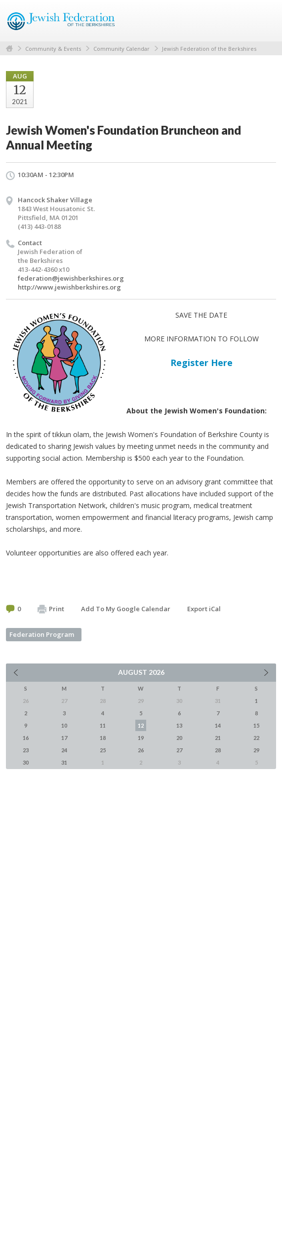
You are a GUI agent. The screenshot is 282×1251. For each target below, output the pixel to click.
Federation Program (41, 634)
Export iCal (204, 608)
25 (103, 750)
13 (179, 725)
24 (64, 750)
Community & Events (53, 48)
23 (26, 750)
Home (9, 48)
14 (218, 725)
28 (218, 750)
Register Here (201, 362)
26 (141, 750)
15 (256, 725)
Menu (264, 21)
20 (179, 738)
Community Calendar (121, 48)
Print (51, 609)
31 (64, 762)
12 (141, 725)
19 (141, 738)
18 (103, 738)
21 (218, 738)
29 (256, 750)
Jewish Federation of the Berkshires (209, 48)
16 (26, 738)
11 (103, 725)
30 (26, 762)
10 (64, 725)
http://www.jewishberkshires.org (69, 287)
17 (64, 738)
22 (256, 738)
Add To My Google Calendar (125, 608)
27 (179, 750)
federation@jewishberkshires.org (71, 278)
